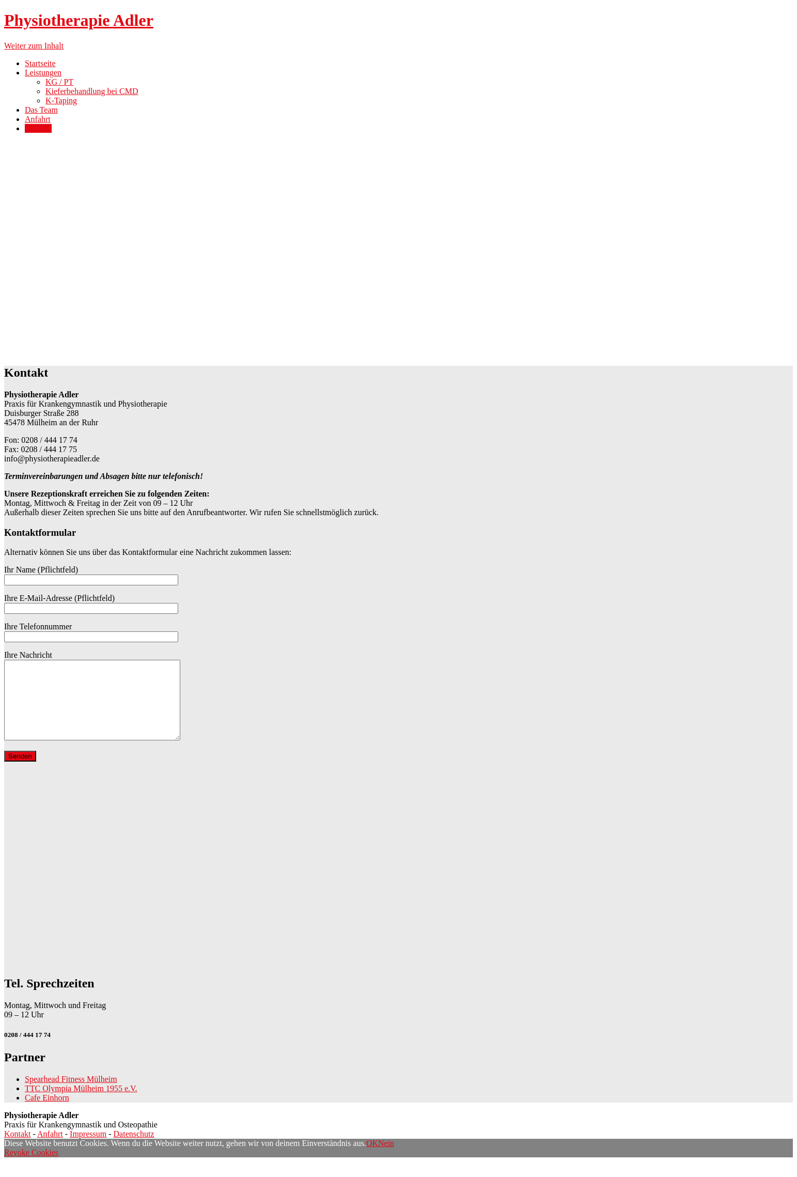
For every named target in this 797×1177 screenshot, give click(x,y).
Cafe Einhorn (47, 1113)
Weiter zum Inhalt (34, 45)
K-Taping (61, 100)
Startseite (40, 63)
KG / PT (59, 82)
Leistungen (43, 72)
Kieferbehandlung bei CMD (91, 91)
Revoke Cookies (31, 1168)
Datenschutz (134, 1149)
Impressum (88, 1149)
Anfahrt (38, 119)
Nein (386, 1158)
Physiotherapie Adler (78, 20)
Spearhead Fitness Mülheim (71, 1094)
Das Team (41, 109)
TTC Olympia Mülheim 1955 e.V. (81, 1103)
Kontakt (38, 128)
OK (372, 1158)
